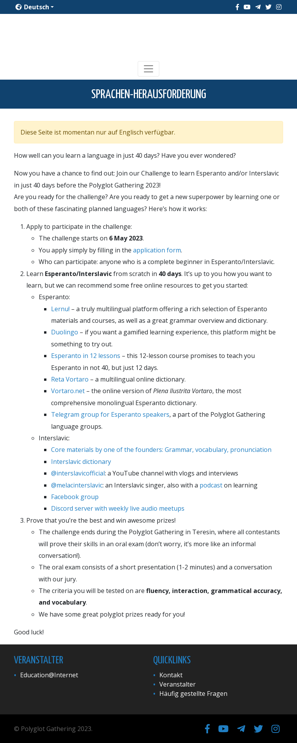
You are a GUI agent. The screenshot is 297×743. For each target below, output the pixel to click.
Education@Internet (49, 675)
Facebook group (75, 496)
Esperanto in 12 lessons (85, 355)
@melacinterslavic (76, 485)
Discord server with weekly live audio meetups (117, 508)
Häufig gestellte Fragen (193, 693)
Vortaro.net (68, 391)
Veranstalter (177, 684)
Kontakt (171, 675)
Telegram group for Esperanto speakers (110, 414)
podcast (211, 485)
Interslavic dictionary (81, 461)
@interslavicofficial (78, 473)
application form (157, 250)
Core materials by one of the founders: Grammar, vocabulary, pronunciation (161, 449)
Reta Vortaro (70, 379)
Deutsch (32, 7)
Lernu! (60, 309)
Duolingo (64, 332)
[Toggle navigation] (148, 69)
